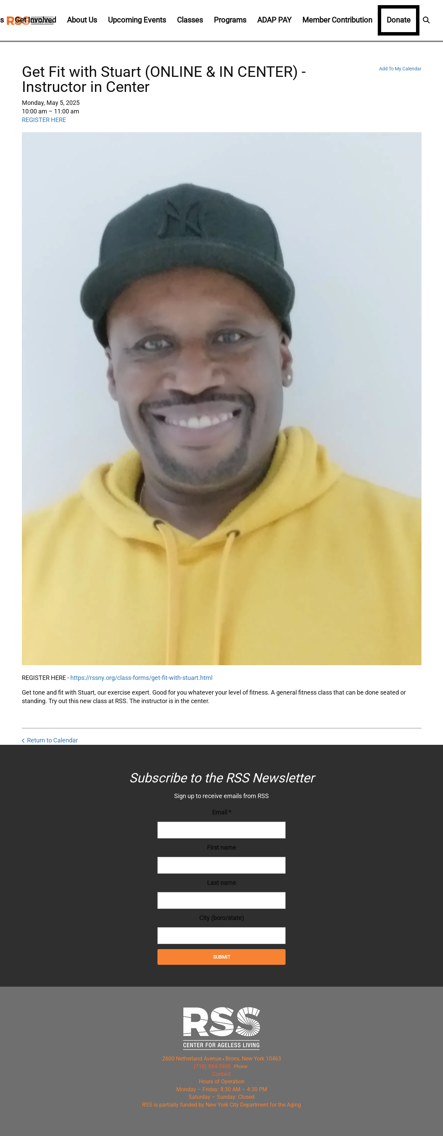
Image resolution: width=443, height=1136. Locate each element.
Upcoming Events (137, 20)
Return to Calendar (52, 740)
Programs (230, 20)
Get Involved (35, 20)
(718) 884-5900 (212, 1066)
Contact (221, 1074)
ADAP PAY (274, 20)
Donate (399, 20)
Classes (190, 20)
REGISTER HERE (44, 119)
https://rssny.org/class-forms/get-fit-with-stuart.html (141, 677)
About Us (82, 20)
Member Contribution (337, 20)
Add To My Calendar (400, 68)
